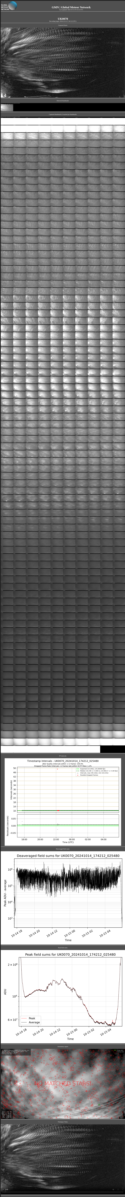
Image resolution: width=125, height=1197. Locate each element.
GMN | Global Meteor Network (71, 7)
